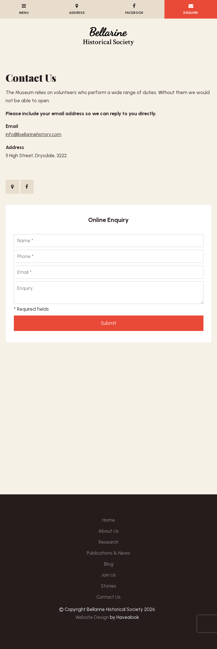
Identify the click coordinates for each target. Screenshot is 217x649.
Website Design (92, 617)
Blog (108, 564)
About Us (108, 531)
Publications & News (108, 553)
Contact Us (108, 597)
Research (108, 542)
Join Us (108, 575)
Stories (108, 586)
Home (108, 520)
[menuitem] (108, 520)
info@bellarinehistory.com (33, 134)
